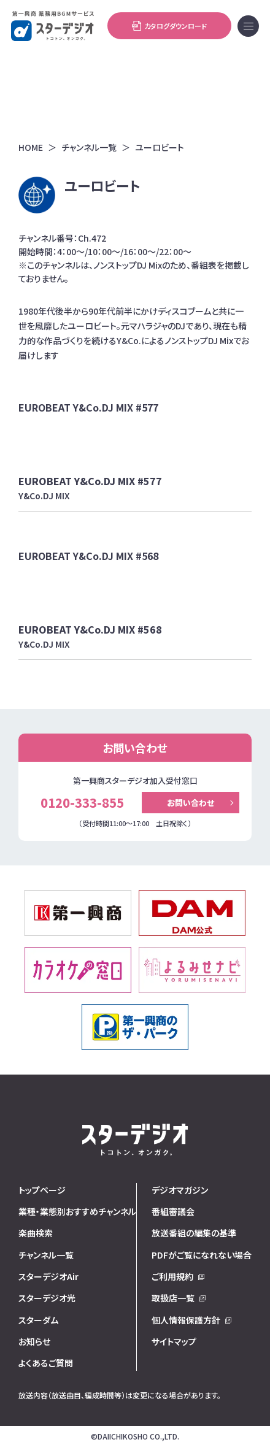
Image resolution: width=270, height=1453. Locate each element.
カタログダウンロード (169, 26)
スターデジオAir (48, 1276)
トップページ (42, 1190)
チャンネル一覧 (89, 147)
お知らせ (34, 1341)
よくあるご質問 (45, 1363)
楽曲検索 (35, 1233)
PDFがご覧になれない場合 (202, 1255)
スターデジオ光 (46, 1298)
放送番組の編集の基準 (194, 1233)
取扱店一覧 (173, 1298)
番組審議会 (173, 1211)
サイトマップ (174, 1341)
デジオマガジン (180, 1190)
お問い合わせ (190, 802)
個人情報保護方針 (186, 1320)
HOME (30, 147)
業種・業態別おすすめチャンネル (77, 1211)
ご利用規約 (172, 1276)
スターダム (38, 1320)
